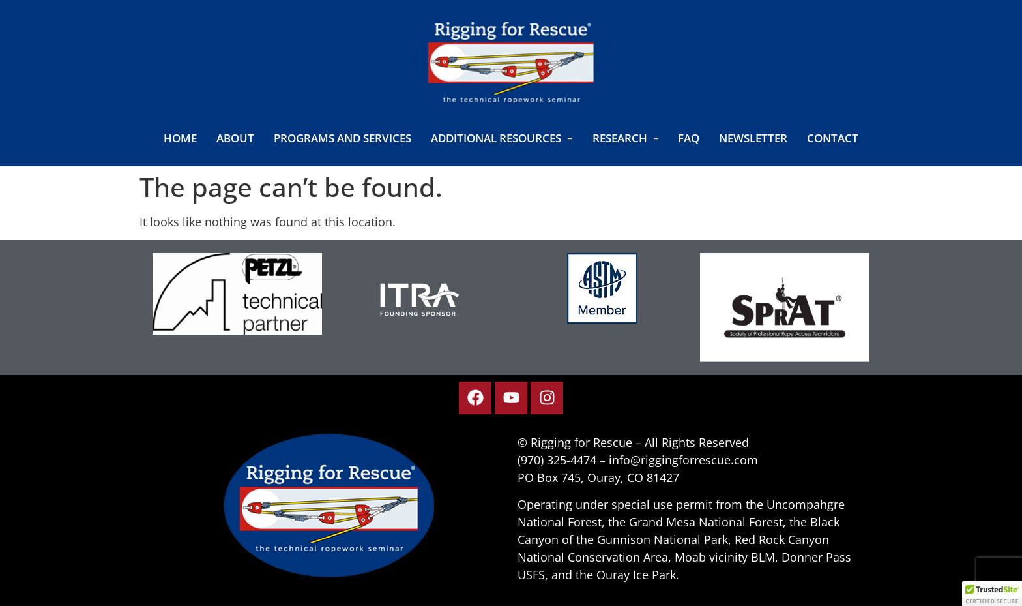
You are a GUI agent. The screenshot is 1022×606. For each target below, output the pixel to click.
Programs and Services (342, 137)
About (235, 137)
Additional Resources (502, 137)
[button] (502, 138)
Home (180, 137)
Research (625, 137)
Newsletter (753, 137)
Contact (832, 137)
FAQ (688, 137)
